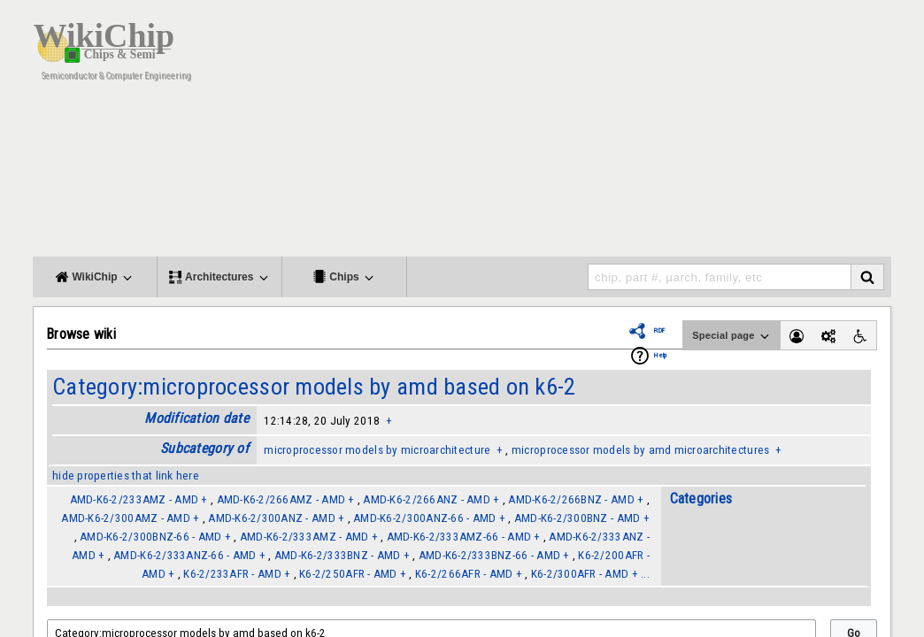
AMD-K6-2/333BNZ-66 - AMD (489, 555)
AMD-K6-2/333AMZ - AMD (304, 536)
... (645, 573)
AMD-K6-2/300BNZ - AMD (577, 518)
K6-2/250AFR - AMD (348, 573)
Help (660, 355)
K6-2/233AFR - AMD (232, 573)
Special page (732, 336)
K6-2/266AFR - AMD (464, 573)
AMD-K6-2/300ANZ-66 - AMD (424, 518)
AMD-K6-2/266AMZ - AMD (281, 499)
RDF (659, 330)
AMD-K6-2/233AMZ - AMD (134, 499)
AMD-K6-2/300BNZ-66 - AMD (150, 536)
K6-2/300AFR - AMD (580, 573)
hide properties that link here (125, 475)
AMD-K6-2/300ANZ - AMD (271, 518)
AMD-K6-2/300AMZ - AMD (125, 518)
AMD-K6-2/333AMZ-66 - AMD (459, 536)
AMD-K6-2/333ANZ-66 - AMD (184, 555)
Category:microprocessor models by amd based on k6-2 (313, 386)
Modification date (196, 418)
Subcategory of (204, 448)
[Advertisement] (568, 133)
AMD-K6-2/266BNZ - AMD (571, 499)
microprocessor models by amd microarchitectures (640, 450)
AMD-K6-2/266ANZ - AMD (426, 499)
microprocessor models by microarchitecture (377, 450)
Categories (701, 498)
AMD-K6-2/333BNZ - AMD (337, 555)
